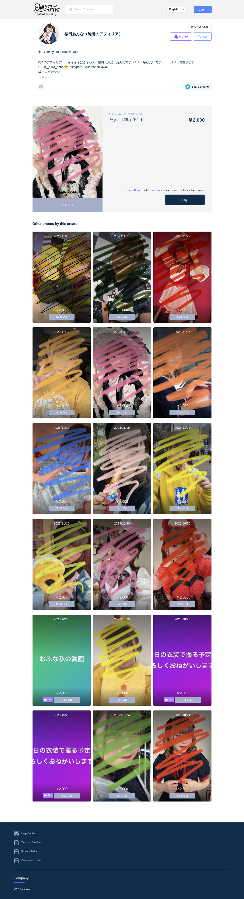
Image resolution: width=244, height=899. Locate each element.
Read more (44, 77)
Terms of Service (133, 190)
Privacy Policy (155, 190)
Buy (184, 200)
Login (202, 9)
